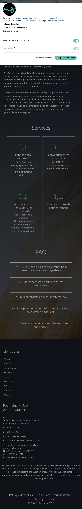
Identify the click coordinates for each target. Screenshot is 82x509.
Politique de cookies (11, 24)
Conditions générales (11, 31)
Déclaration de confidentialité (15, 27)
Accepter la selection (65, 58)
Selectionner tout (44, 58)
